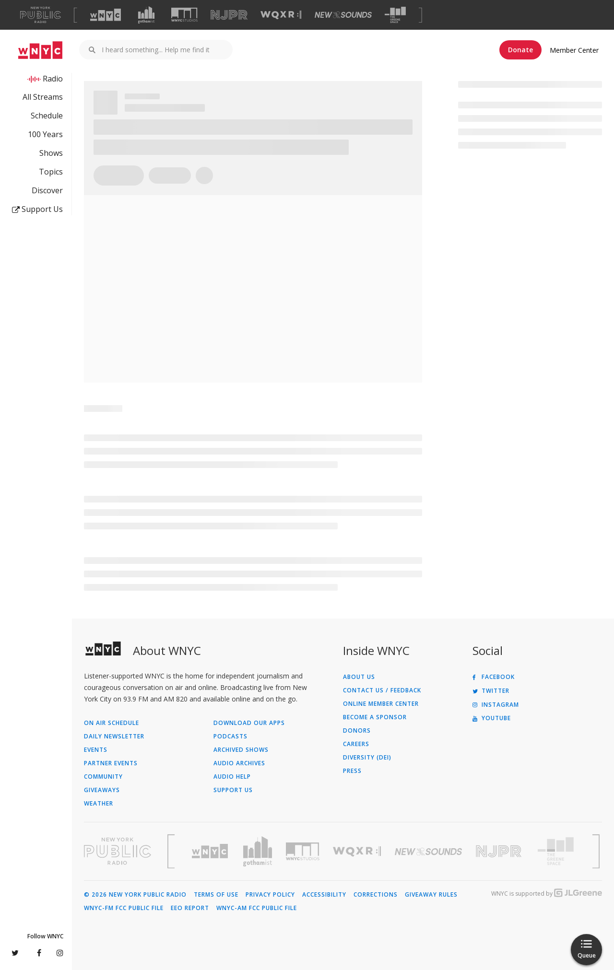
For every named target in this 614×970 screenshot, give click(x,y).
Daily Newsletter (114, 736)
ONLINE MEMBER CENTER (381, 704)
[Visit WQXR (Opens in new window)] (280, 15)
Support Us (37, 209)
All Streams (43, 97)
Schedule (47, 115)
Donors (357, 731)
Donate (520, 49)
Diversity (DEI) (367, 757)
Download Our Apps (249, 723)
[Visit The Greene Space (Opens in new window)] (395, 15)
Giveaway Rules (431, 895)
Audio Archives (239, 763)
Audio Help (232, 777)
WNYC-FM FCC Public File (124, 908)
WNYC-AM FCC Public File (256, 908)
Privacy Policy (270, 895)
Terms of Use (216, 895)
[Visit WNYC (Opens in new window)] (105, 15)
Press (352, 771)
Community (103, 777)
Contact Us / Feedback (382, 690)
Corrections (376, 895)
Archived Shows (241, 750)
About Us (359, 677)
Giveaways (102, 790)
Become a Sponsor (375, 717)
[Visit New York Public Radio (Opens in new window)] (117, 851)
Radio (53, 78)
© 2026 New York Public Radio (135, 895)
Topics (51, 171)
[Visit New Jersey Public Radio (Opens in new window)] (500, 851)
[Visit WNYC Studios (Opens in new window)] (184, 15)
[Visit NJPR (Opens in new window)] (229, 15)
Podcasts (230, 736)
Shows (51, 153)
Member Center (574, 50)
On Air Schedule (111, 723)
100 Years (45, 134)
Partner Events (111, 763)
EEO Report (190, 908)
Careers (356, 744)
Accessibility (324, 895)
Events (95, 750)
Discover (47, 190)
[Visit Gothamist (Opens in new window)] (146, 14)
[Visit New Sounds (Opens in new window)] (343, 15)
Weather (98, 803)
